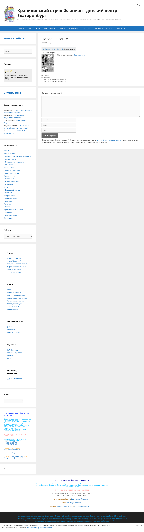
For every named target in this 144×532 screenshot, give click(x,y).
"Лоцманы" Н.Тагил (14, 272)
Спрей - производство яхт (17, 298)
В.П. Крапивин (12, 350)
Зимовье (8, 212)
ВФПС (9, 290)
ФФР (9, 358)
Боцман (10, 356)
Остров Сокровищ (12, 215)
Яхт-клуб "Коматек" (14, 292)
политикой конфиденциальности (108, 140)
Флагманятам (120, 28)
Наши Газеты (10, 179)
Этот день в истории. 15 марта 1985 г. (56, 80)
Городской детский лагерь (14, 209)
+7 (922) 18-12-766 (10, 444)
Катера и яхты (12, 309)
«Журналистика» (79, 55)
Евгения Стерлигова (15, 353)
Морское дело (9, 167)
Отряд (110, 28)
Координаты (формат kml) (13, 458)
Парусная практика (12, 170)
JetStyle (10, 327)
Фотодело (7, 204)
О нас (29, 28)
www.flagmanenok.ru (16, 453)
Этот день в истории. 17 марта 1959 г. (56, 81)
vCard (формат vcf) (17, 456)
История (8, 201)
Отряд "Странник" (14, 261)
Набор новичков (49, 28)
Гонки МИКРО (10, 159)
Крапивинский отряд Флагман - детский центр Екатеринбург (67, 13)
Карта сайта (87, 28)
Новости (46, 75)
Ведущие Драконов (12, 190)
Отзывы (37, 28)
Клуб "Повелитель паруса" (17, 295)
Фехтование (8, 184)
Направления (75, 28)
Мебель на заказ (13, 332)
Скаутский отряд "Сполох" (17, 264)
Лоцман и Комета (14, 269)
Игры (6, 187)
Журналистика (9, 176)
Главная (21, 28)
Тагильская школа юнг (15, 301)
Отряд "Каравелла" (14, 258)
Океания (8, 193)
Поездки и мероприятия (14, 162)
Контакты (62, 28)
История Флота (9, 195)
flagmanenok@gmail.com (13, 449)
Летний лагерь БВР (12, 173)
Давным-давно (11, 198)
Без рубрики (8, 218)
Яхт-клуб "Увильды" (14, 304)
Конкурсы (9, 165)
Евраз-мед (11, 330)
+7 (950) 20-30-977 (10, 443)
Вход (138, 5)
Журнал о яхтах (13, 306)
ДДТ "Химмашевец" (14, 379)
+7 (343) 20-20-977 (13, 442)
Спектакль (47, 77)
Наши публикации (12, 181)
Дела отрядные (9, 153)
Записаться (99, 28)
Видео (7, 207)
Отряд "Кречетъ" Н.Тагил (16, 267)
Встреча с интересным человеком (18, 156)
